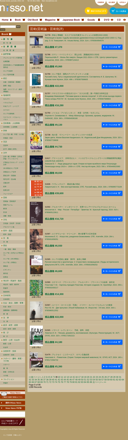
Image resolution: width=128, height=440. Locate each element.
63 (120, 380)
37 (44, 380)
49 (79, 380)
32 (30, 380)
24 (100, 377)
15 (73, 377)
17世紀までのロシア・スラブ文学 (13, 163)
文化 (5, 219)
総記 (5, 78)
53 (91, 380)
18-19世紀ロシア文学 (10, 168)
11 (62, 377)
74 (56, 382)
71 (47, 382)
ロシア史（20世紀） (10, 262)
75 (59, 382)
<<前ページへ (35, 377)
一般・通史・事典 (9, 249)
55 (97, 380)
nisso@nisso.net (51, 1)
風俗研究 (6, 292)
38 (47, 380)
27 (108, 377)
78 (67, 382)
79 (70, 382)
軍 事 (5, 314)
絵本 (4, 186)
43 (62, 380)
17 (79, 377)
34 (36, 380)
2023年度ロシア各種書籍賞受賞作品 (13, 66)
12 (65, 377)
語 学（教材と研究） (10, 149)
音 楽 (5, 212)
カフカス (6, 110)
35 (38, 380)
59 (108, 380)
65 (30, 382)
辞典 (5, 131)
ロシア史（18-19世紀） (11, 259)
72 (50, 382)
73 (53, 382)
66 (33, 382)
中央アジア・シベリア (11, 106)
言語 (5, 142)
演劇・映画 (7, 216)
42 (59, 380)
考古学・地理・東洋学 (11, 284)
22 (94, 377)
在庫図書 (6, 61)
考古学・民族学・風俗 (12, 281)
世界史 (5, 277)
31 (120, 377)
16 (76, 377)
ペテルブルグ (8, 103)
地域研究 (7, 95)
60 (111, 380)
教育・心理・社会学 (11, 340)
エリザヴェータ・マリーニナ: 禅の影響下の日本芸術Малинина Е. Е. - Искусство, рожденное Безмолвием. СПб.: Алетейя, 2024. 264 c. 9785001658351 (79, 236)
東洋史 (5, 273)
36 (41, 380)
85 (88, 382)
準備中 (5, 383)
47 (73, 380)
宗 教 (6, 238)
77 (65, 382)
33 (33, 380)
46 (70, 380)
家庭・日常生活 (8, 372)
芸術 (5, 197)
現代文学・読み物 (9, 179)
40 (53, 380)
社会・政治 (7, 307)
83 (82, 382)
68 (38, 382)
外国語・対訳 (8, 138)
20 (88, 377)
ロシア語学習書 (8, 75)
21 (91, 377)
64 (123, 380)
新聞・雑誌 (7, 86)
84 (85, 382)
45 (67, 380)
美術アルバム (8, 205)
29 (114, 377)
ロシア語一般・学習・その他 (13, 134)
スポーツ (6, 365)
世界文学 (6, 190)
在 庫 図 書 (8, 50)
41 (56, 380)
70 (44, 382)
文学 (5, 153)
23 (97, 377)
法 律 (6, 318)
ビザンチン (7, 270)
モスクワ (6, 99)
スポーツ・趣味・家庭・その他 (13, 359)
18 (82, 377)
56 (99, 380)
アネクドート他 (8, 227)
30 (117, 377)
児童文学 (6, 183)
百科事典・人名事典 (11, 123)
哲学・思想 (7, 231)
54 (94, 380)
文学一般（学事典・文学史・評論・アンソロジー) (13, 158)
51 (85, 380)
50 (82, 380)
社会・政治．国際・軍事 (13, 303)
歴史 (5, 245)
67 (36, 382)
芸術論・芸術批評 (9, 201)
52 (88, 380)
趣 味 (5, 368)
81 (76, 382)
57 (102, 380)
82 (79, 382)
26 (105, 377)
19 (85, 377)
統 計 (6, 332)
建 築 (5, 208)
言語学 (5, 145)
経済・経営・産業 (10, 325)
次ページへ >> (99, 382)
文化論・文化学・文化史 (12, 223)
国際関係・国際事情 (10, 310)
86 (91, 382)
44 (65, 380)
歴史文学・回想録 (9, 175)
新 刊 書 (7, 43)
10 (59, 377)
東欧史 (5, 266)
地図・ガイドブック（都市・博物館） (13, 90)
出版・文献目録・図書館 (12, 82)
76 (62, 382)
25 (102, 377)
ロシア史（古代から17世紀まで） (13, 254)
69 (41, 382)
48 (76, 380)
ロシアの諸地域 (8, 114)
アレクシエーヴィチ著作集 (12, 58)
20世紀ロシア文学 (9, 172)
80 (73, 382)
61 (114, 380)
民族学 (5, 288)
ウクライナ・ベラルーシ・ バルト (12, 118)
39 (50, 380)
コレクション (8, 379)
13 (68, 377)
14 (70, 377)
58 (105, 380)
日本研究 (7, 295)
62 (117, 380)
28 (111, 377)
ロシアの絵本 (8, 71)
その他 (5, 375)
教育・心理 (7, 344)
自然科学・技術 (9, 351)
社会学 (5, 347)
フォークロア (8, 194)
